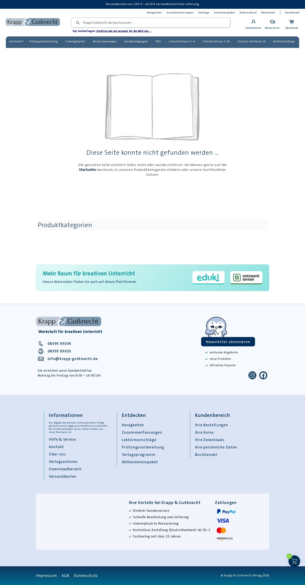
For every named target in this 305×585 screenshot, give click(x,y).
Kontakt (56, 446)
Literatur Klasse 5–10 (216, 41)
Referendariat (248, 12)
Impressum (46, 575)
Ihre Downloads (209, 439)
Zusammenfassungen (180, 12)
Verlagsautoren (63, 461)
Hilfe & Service (62, 439)
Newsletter (268, 12)
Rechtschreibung (283, 41)
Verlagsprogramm (139, 454)
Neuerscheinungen (105, 41)
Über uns (57, 454)
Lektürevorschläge (139, 439)
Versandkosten (62, 476)
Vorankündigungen (136, 41)
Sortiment (16, 41)
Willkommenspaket (140, 461)
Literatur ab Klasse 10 (252, 41)
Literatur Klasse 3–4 (182, 41)
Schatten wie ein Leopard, (112, 31)
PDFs (158, 41)
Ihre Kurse (204, 432)
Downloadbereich (65, 468)
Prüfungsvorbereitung (43, 41)
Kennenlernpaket (224, 12)
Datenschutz (86, 575)
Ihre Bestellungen (211, 424)
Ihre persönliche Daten (216, 447)
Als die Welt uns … (140, 31)
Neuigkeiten (154, 12)
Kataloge (203, 12)
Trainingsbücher (75, 41)
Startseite (87, 169)
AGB (70, 425)
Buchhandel (292, 12)
